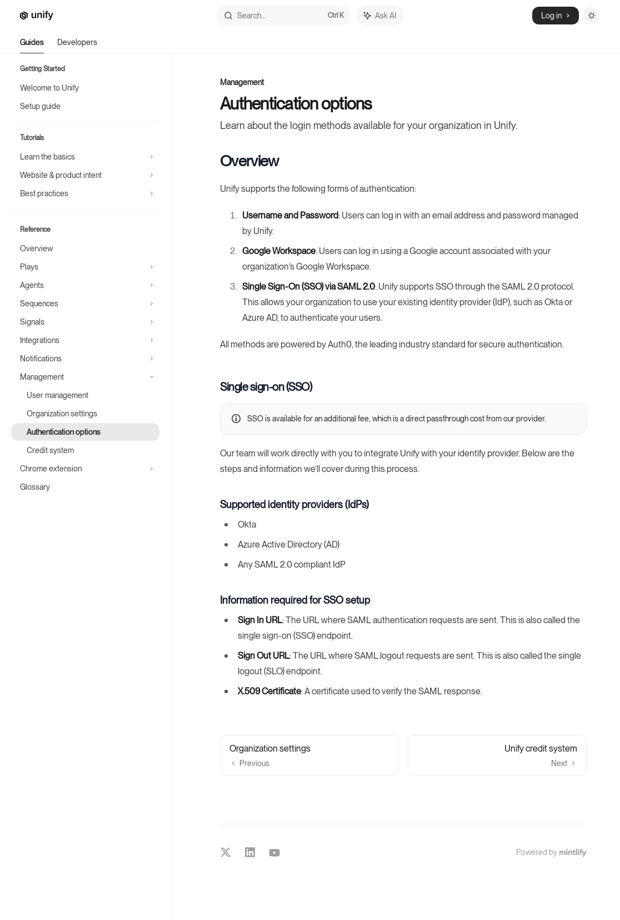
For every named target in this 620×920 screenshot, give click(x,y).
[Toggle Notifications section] (85, 358)
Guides (32, 45)
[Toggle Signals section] (85, 322)
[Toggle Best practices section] (85, 193)
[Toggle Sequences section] (85, 303)
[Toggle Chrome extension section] (85, 469)
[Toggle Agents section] (85, 285)
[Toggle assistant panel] (380, 16)
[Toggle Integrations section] (85, 340)
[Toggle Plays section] (85, 267)
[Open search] (283, 16)
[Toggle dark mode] (591, 15)
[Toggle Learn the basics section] (85, 157)
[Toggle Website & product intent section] (85, 175)
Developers (77, 45)
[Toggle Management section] (85, 377)
